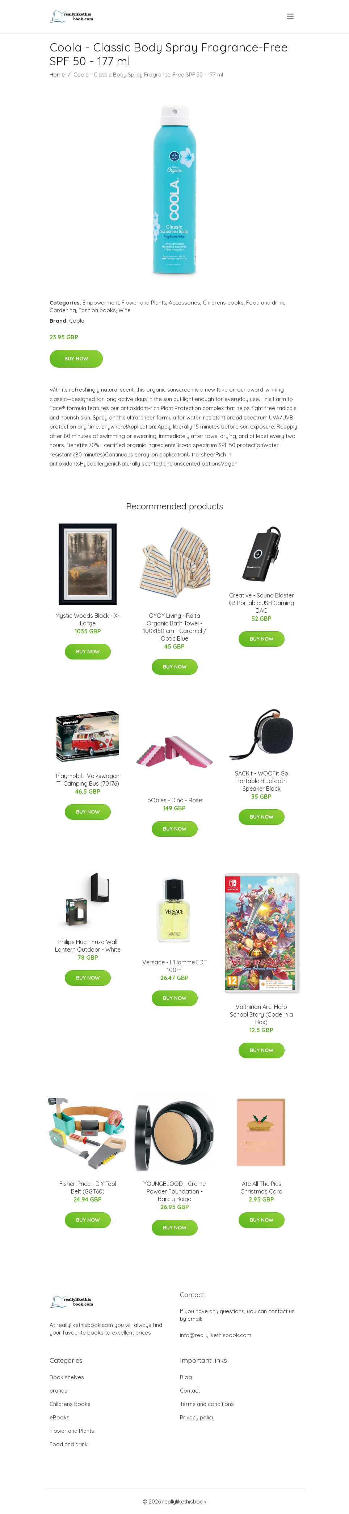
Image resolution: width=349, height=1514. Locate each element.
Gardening (63, 310)
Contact (190, 1390)
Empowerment (101, 302)
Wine (124, 310)
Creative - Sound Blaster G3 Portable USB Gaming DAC (261, 603)
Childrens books (223, 302)
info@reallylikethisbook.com (215, 1335)
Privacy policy (197, 1417)
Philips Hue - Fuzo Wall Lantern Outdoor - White (88, 945)
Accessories (184, 302)
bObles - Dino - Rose (174, 800)
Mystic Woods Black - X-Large (87, 619)
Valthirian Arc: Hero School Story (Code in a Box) (261, 1014)
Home (57, 74)
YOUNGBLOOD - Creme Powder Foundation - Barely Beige (174, 1191)
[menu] (290, 16)
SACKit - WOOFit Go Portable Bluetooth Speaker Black (261, 781)
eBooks (60, 1417)
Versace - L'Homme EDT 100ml (174, 966)
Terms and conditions (207, 1404)
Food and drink (265, 302)
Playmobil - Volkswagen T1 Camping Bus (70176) (87, 779)
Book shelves (67, 1377)
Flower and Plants (144, 302)
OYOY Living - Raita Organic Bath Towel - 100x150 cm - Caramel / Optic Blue (174, 627)
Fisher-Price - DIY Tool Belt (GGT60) (87, 1187)
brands (58, 1390)
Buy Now (76, 358)
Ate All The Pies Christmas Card (261, 1187)
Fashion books (97, 310)
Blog (186, 1377)
